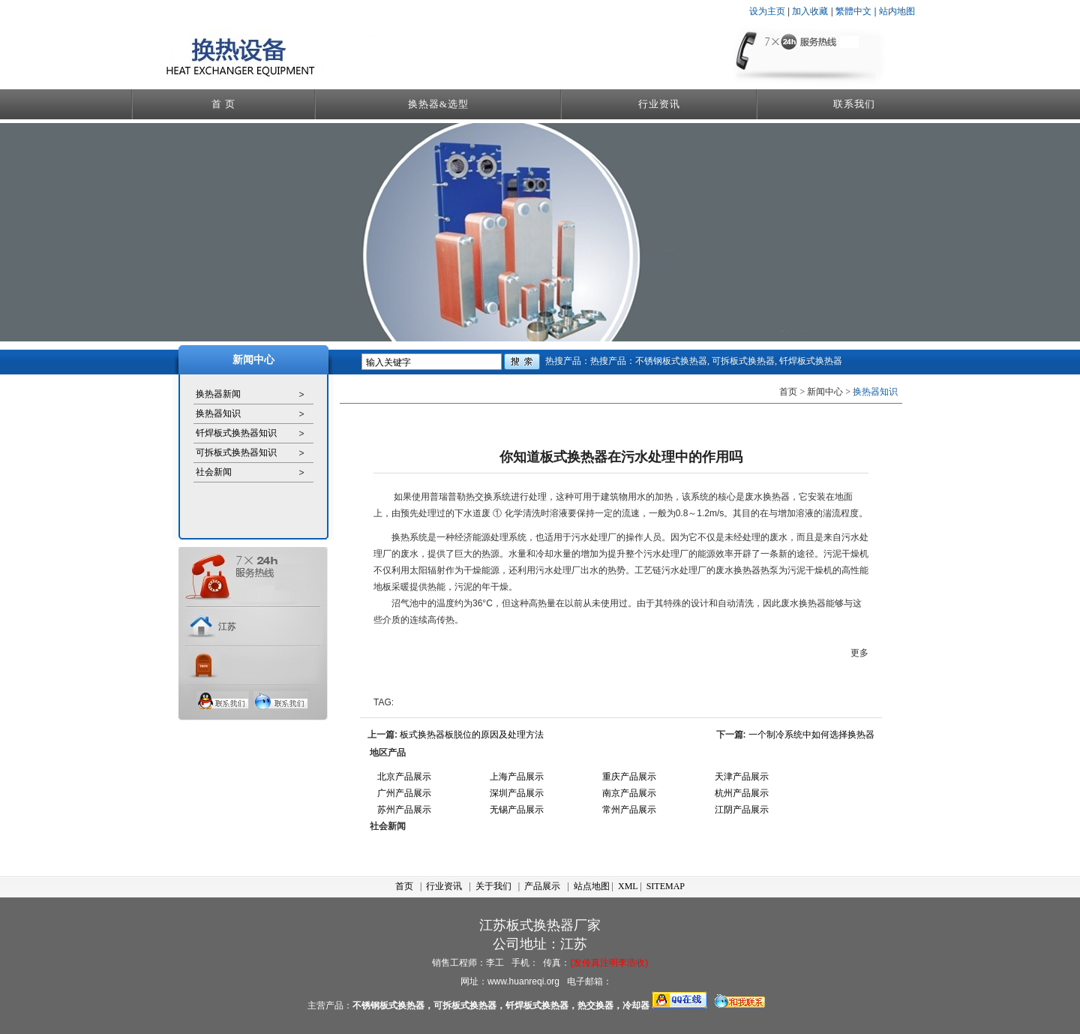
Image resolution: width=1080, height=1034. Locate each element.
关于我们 (494, 886)
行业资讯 (659, 104)
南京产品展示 (629, 793)
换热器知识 (218, 413)
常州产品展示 (629, 809)
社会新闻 (214, 472)
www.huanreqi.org (524, 981)
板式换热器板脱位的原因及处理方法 (472, 734)
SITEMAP (665, 886)
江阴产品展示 (742, 809)
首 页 (224, 104)
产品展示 (542, 886)
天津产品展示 (742, 776)
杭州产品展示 (742, 793)
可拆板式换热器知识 (236, 452)
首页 (404, 886)
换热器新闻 (218, 394)
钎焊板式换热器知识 (236, 433)
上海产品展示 (517, 776)
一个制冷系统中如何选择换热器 (811, 734)
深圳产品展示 (517, 793)
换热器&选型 (438, 104)
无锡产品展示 (517, 809)
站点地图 (592, 886)
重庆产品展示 (629, 776)
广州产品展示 (404, 793)
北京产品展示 (404, 776)
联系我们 (854, 104)
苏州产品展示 (404, 809)
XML (628, 886)
